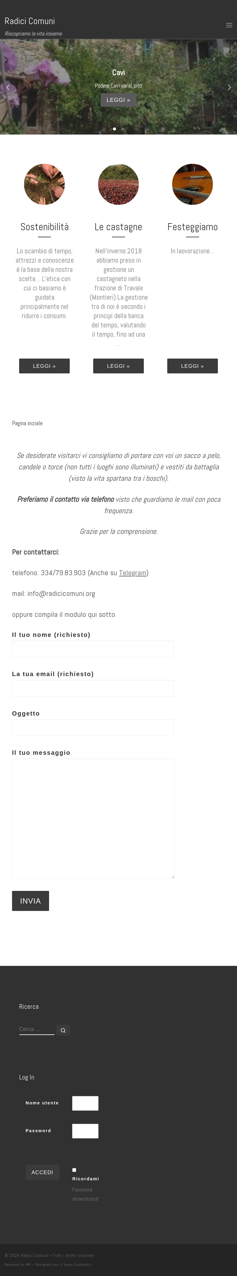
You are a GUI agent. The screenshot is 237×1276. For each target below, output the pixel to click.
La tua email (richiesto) (93, 683)
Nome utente (42, 1102)
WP (28, 1264)
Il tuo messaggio (93, 814)
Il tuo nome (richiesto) (93, 644)
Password (38, 1130)
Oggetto (93, 723)
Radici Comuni (34, 1255)
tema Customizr (78, 1264)
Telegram (132, 572)
